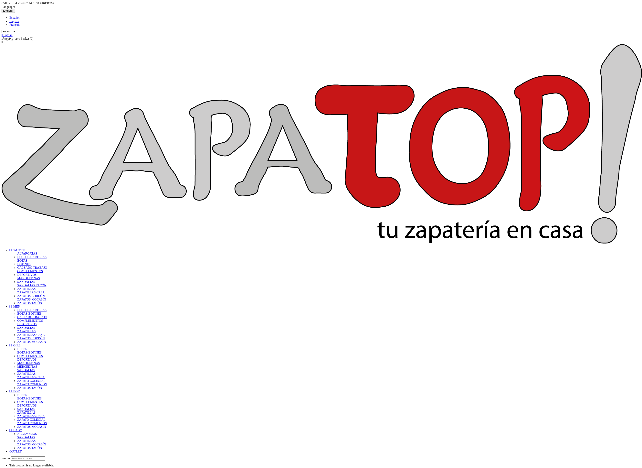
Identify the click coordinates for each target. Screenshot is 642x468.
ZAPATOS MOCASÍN (31, 299)
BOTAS (22, 260)
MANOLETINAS (28, 278)
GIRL (15, 345)
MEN (14, 306)
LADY (15, 430)
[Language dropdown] (8, 11)
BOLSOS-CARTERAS (32, 257)
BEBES (22, 349)
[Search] (28, 458)
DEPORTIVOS (27, 274)
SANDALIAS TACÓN (31, 285)
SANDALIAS (26, 281)
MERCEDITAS (27, 366)
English (14, 21)
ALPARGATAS (27, 253)
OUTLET (15, 451)
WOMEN (17, 250)
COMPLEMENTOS (30, 271)
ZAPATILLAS (26, 288)
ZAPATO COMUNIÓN (32, 384)
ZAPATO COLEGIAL (31, 380)
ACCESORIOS (27, 433)
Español (14, 17)
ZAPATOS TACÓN (29, 303)
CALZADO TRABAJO (32, 267)
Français (14, 24)
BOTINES (24, 264)
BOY (14, 391)
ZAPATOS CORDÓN (31, 296)
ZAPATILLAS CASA (31, 292)
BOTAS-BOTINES (29, 313)
